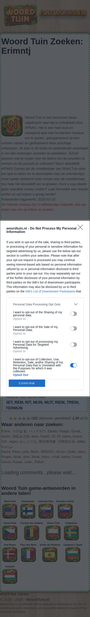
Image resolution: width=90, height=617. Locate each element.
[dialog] (45, 308)
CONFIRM (27, 383)
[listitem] (45, 304)
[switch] (73, 314)
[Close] (82, 229)
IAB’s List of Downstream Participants (50, 291)
